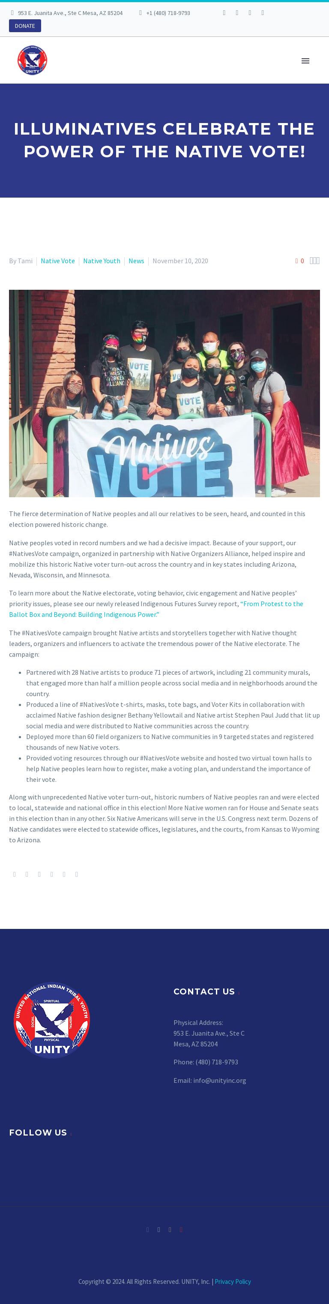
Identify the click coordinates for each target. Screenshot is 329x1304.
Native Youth (101, 260)
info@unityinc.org (219, 1080)
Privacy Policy (233, 1281)
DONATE (25, 26)
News (136, 260)
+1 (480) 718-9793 (168, 13)
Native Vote (58, 260)
